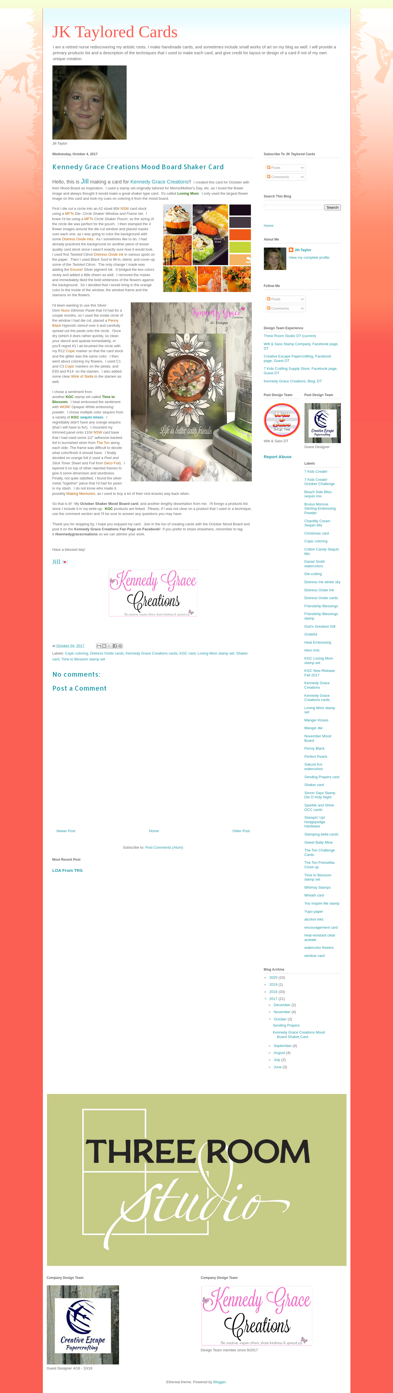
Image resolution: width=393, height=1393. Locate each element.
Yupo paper (313, 911)
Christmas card (316, 533)
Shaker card (314, 785)
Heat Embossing (317, 642)
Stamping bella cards (321, 834)
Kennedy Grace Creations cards (152, 653)
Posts (273, 168)
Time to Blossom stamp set (83, 659)
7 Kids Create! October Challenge (319, 481)
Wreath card (314, 895)
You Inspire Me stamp (321, 903)
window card (314, 956)
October (281, 1019)
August (280, 1053)
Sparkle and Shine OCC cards (319, 807)
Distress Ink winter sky (322, 582)
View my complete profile (309, 257)
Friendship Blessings (321, 606)
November (283, 1012)
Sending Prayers (286, 1025)
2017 (274, 999)
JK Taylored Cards (115, 31)
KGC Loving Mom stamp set (318, 660)
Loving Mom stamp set (215, 653)
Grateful (310, 634)
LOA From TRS (67, 870)
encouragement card (321, 927)
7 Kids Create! (315, 471)
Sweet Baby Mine (318, 842)
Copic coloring (76, 653)
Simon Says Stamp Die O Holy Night (320, 795)
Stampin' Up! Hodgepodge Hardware (314, 821)
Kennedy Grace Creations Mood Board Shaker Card (299, 1034)
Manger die (313, 728)
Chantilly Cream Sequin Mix (317, 523)
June (278, 1067)
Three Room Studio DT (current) (290, 336)
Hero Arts (312, 650)
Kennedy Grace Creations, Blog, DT (293, 381)
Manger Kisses (316, 720)
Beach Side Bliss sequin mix (318, 494)
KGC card (188, 653)
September (283, 1046)
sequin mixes (91, 417)
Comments (278, 177)
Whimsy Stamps (317, 887)
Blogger (219, 1382)
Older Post (241, 831)
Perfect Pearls (315, 756)
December (283, 1005)
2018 (274, 992)
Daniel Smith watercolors (314, 563)
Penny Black (314, 748)
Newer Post (66, 831)
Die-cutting (313, 574)
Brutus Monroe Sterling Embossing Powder (320, 508)
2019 (274, 984)
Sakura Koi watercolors (313, 766)
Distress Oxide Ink (319, 590)
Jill (85, 181)
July (277, 1060)
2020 (274, 977)
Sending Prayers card (321, 777)
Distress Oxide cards (107, 653)
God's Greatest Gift (320, 626)
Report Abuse (278, 456)
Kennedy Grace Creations (160, 182)
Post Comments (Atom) (164, 847)
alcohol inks (314, 919)
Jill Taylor (302, 250)
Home (154, 831)
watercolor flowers (319, 947)
